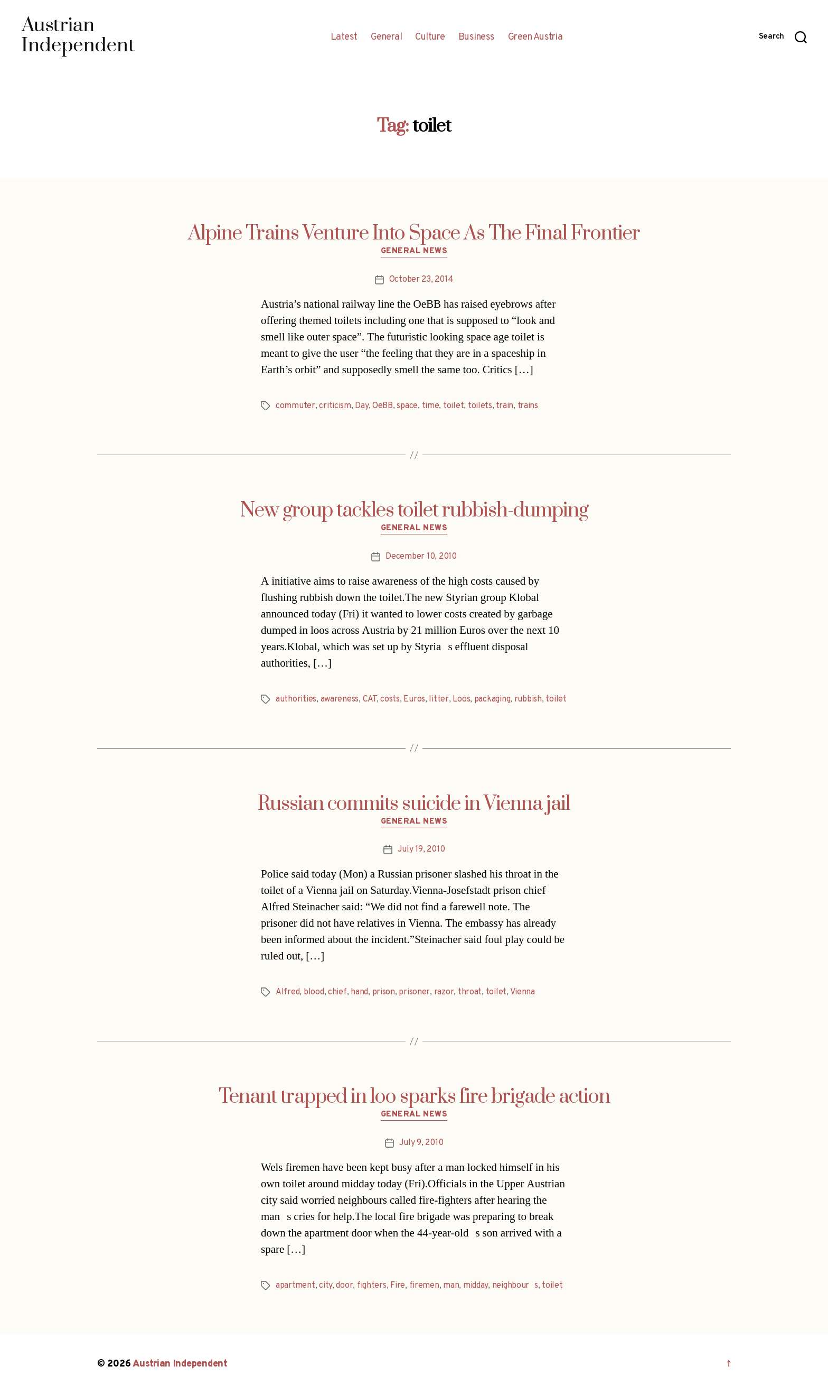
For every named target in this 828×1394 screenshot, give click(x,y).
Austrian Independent (180, 1364)
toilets (480, 406)
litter (438, 699)
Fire (397, 1285)
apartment (295, 1285)
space (407, 406)
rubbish (528, 699)
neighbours (515, 1285)
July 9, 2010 (421, 1143)
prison (383, 992)
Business (476, 37)
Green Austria (535, 37)
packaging (492, 699)
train (504, 406)
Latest (344, 37)
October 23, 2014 (421, 279)
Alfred (287, 992)
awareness (340, 699)
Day (361, 406)
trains (528, 406)
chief (337, 992)
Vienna (522, 992)
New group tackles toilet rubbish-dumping (414, 510)
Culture (430, 37)
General (386, 37)
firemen (424, 1285)
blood (314, 992)
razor (444, 992)
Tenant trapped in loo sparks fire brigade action (414, 1097)
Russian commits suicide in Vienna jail (414, 804)
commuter (295, 406)
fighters (372, 1285)
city (325, 1285)
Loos (461, 699)
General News (414, 251)
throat (470, 992)
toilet (453, 406)
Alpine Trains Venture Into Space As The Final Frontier (414, 233)
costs (390, 699)
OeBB (382, 406)
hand (359, 992)
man (451, 1285)
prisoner (414, 992)
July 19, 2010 (421, 849)
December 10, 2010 (420, 556)
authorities (296, 699)
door (344, 1285)
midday (475, 1285)
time (430, 406)
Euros (414, 699)
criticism (335, 406)
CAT (370, 699)
